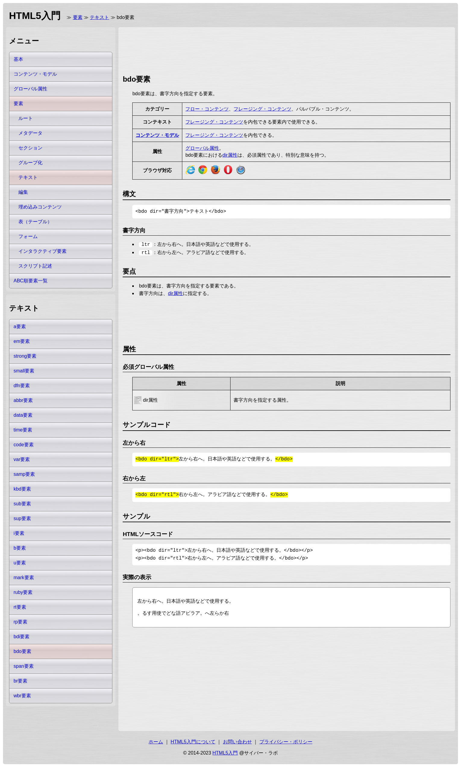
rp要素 (20, 621)
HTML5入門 (225, 751)
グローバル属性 (202, 148)
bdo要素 (22, 651)
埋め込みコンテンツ (40, 206)
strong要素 (25, 356)
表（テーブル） (35, 221)
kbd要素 (22, 488)
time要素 (23, 429)
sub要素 (22, 503)
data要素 (23, 415)
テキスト (99, 17)
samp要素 (24, 474)
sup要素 (22, 518)
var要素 (22, 459)
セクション (30, 147)
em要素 (22, 341)
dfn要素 (22, 385)
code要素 (24, 444)
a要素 (20, 326)
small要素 (24, 370)
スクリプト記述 (35, 265)
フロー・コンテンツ (207, 108)
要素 (78, 17)
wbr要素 (22, 695)
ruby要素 (23, 592)
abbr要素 (23, 400)
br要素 (20, 680)
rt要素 (20, 607)
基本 (18, 59)
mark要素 (24, 577)
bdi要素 (22, 636)
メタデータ (30, 133)
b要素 (20, 548)
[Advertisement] (232, 49)
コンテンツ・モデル (157, 135)
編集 (23, 192)
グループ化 (30, 162)
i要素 (19, 533)
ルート (25, 118)
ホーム (156, 740)
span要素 (24, 666)
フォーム (28, 236)
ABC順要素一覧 (31, 280)
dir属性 (229, 155)
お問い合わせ (237, 740)
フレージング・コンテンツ (262, 108)
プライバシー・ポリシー (285, 740)
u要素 (20, 562)
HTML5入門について (193, 740)
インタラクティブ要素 (42, 251)
